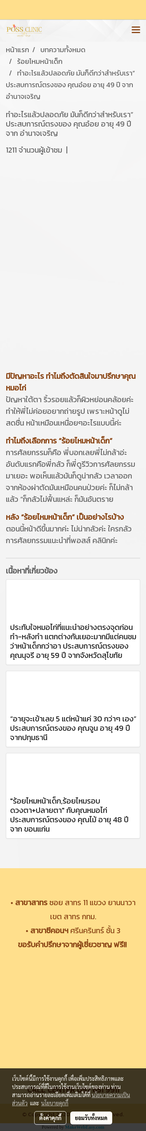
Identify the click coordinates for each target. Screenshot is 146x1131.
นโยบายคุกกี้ (54, 1102)
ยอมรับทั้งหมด (91, 1117)
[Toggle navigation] (135, 30)
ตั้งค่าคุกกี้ (50, 1117)
